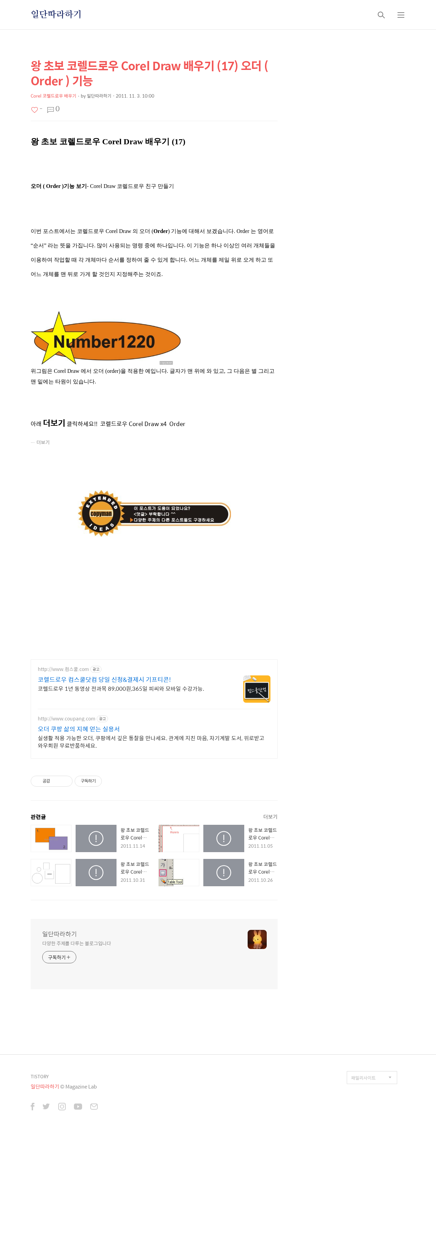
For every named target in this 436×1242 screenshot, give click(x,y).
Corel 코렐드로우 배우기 (53, 95)
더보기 (43, 442)
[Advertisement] (154, 717)
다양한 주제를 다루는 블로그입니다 (76, 961)
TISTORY (40, 1094)
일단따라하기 (56, 14)
